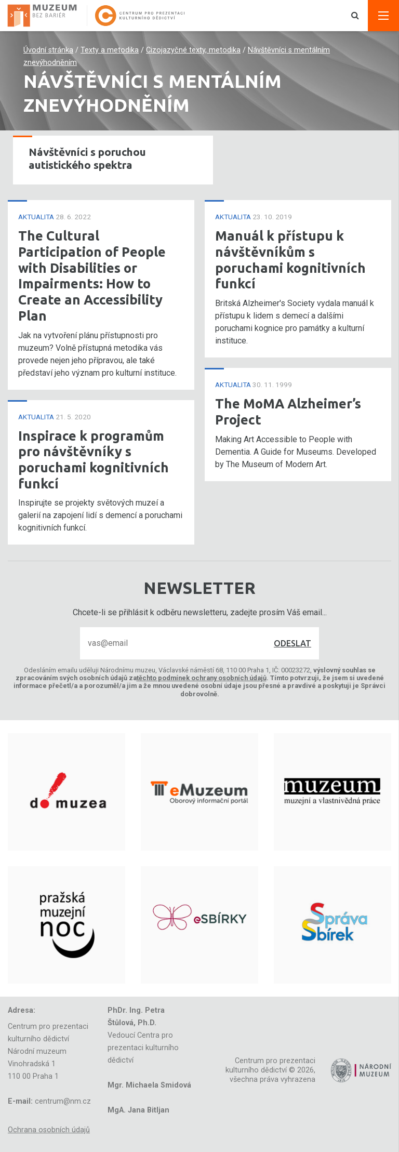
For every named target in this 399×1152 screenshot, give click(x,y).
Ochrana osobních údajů (49, 1129)
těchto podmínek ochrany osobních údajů (202, 678)
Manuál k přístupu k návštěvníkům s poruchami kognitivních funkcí (290, 259)
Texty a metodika (110, 50)
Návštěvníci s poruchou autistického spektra (87, 158)
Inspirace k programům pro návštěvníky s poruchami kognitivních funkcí (93, 459)
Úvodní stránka (48, 50)
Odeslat (292, 643)
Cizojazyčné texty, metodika (193, 50)
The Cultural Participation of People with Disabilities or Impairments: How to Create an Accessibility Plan (92, 275)
